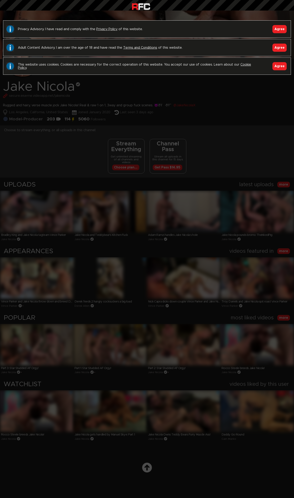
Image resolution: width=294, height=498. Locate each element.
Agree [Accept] (279, 29)
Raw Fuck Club (141, 6)
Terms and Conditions (140, 47)
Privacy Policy (106, 29)
